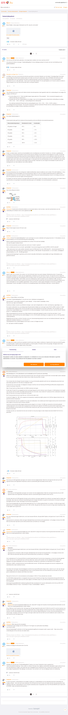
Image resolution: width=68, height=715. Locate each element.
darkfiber (8, 207)
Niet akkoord (34, 364)
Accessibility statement (44, 712)
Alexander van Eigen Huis (12, 74)
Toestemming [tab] (12, 349)
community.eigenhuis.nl (61, 2)
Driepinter (8, 90)
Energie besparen (23, 11)
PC (7, 371)
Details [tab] (34, 349)
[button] (58, 7)
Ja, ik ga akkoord (54, 364)
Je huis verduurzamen (13, 11)
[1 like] (12, 219)
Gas (8, 38)
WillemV (8, 23)
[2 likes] (13, 41)
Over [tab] (55, 349)
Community (4, 11)
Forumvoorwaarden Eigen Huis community (28, 712)
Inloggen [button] (65, 7)
